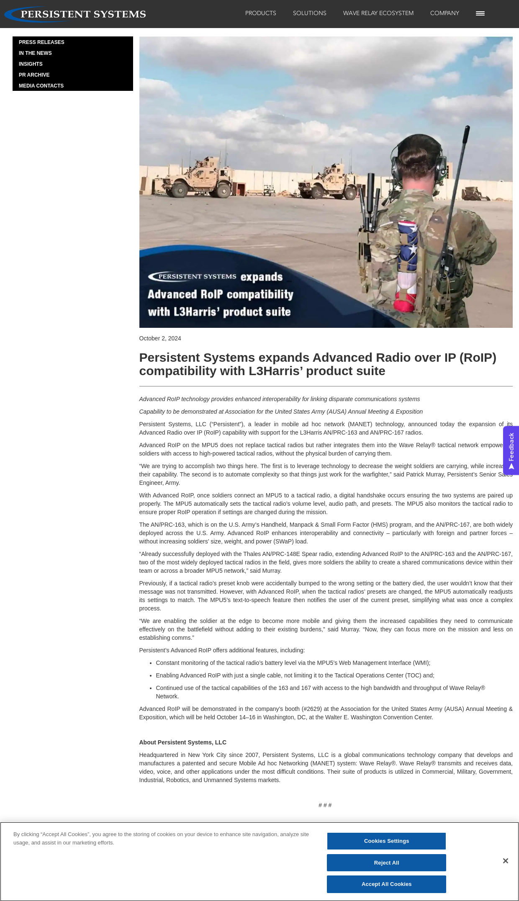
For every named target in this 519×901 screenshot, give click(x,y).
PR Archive (34, 75)
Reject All (386, 866)
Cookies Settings (386, 844)
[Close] (505, 864)
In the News (35, 53)
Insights (31, 64)
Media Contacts (41, 86)
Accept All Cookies (387, 888)
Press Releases (41, 42)
